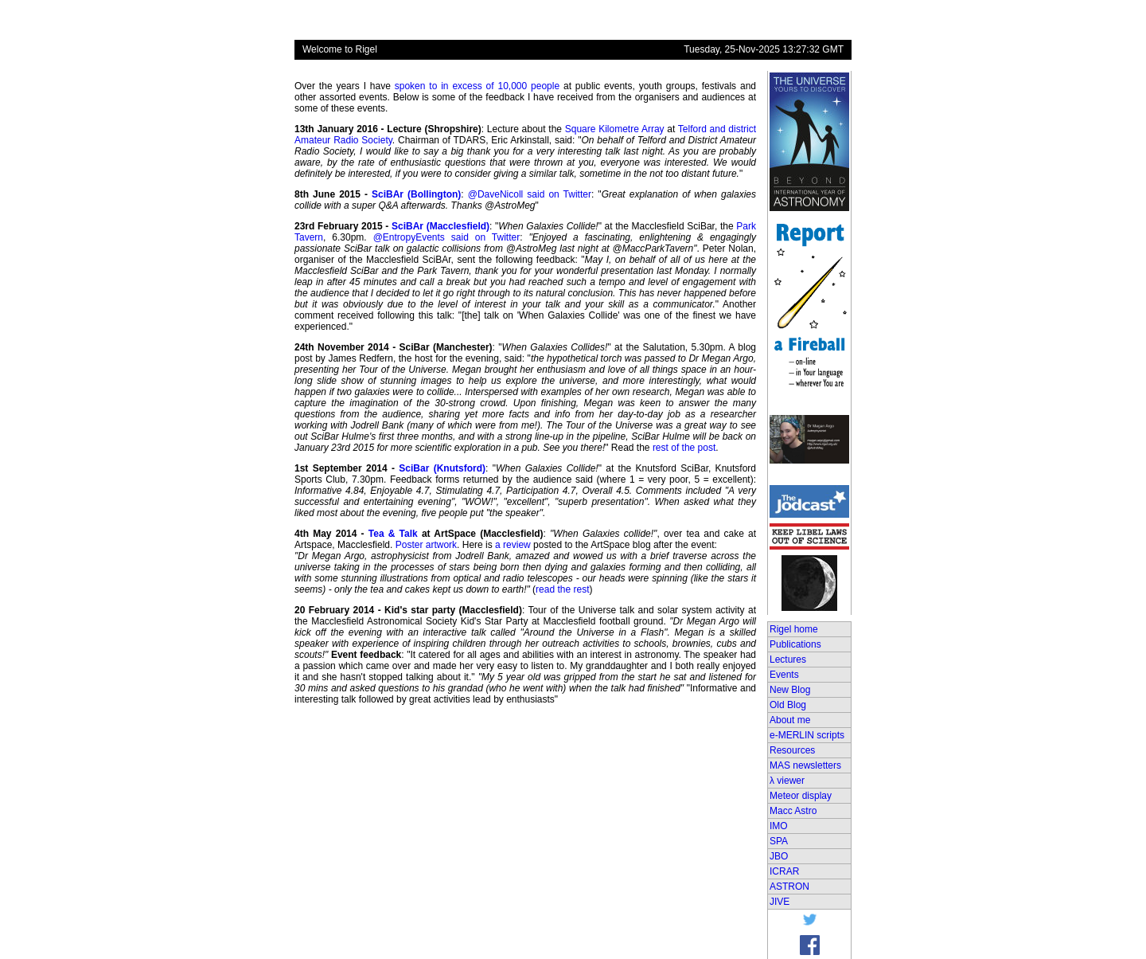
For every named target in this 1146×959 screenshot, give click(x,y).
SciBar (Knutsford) (442, 468)
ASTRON (789, 886)
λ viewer (787, 780)
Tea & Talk (393, 533)
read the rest (562, 589)
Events (784, 674)
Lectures (788, 659)
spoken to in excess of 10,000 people (477, 86)
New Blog (790, 689)
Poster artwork (426, 544)
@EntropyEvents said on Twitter (446, 237)
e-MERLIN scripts (807, 735)
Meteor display (801, 795)
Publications (795, 644)
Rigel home (794, 629)
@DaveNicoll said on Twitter (529, 194)
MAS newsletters (805, 765)
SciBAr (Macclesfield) (440, 226)
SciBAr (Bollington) (416, 194)
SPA (779, 841)
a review (513, 544)
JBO (779, 856)
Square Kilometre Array (615, 129)
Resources (792, 750)
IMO (779, 826)
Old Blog (788, 704)
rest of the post (684, 447)
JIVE (779, 901)
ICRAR (784, 871)
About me (790, 720)
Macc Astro (793, 810)
